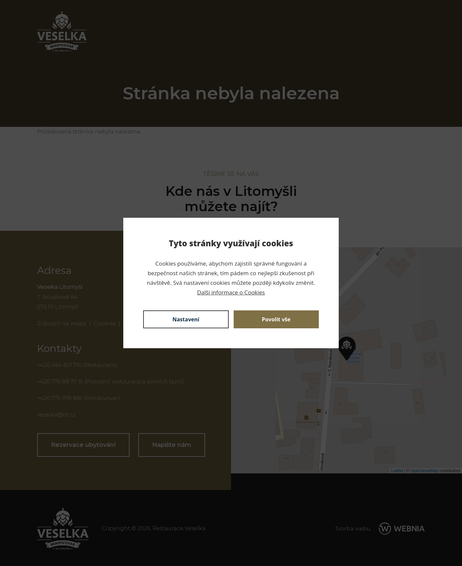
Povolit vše (276, 319)
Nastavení (185, 319)
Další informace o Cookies (231, 292)
